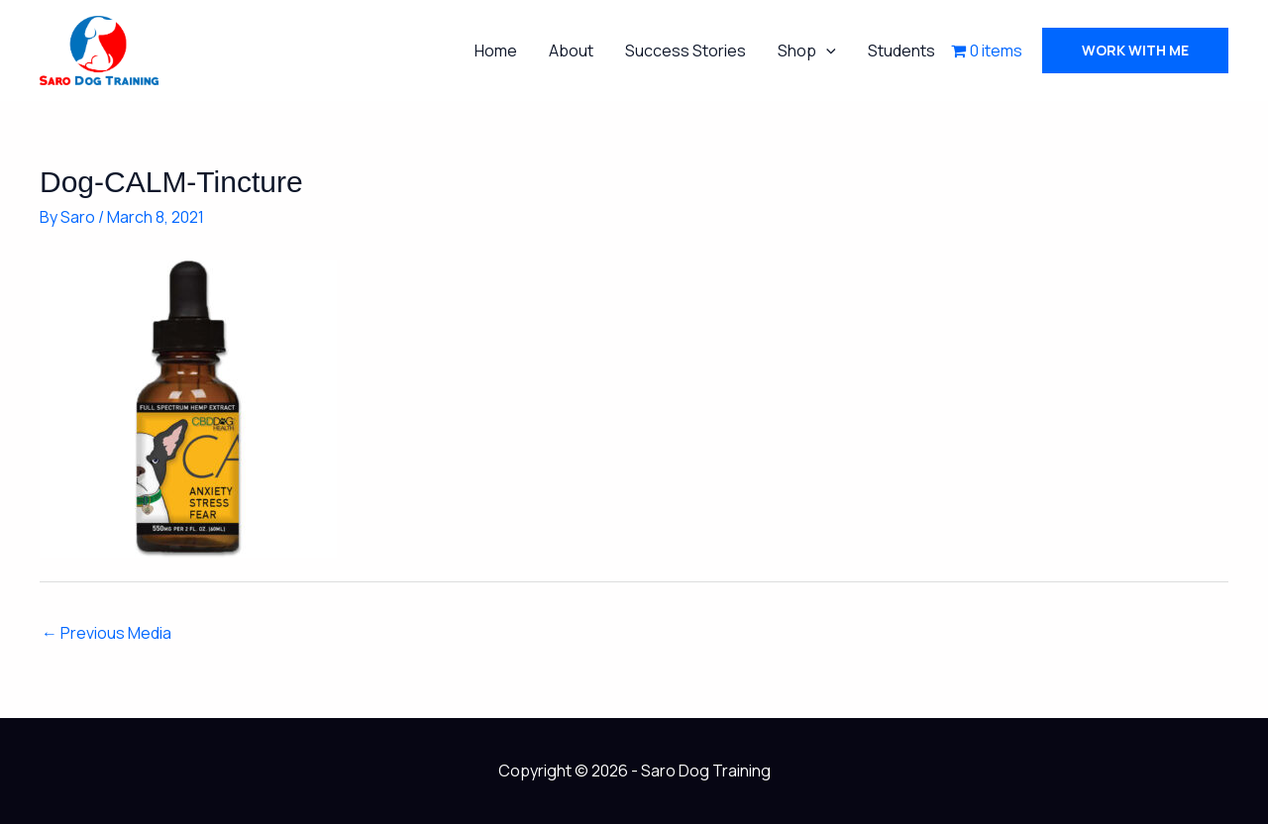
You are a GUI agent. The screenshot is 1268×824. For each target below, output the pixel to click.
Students (901, 50)
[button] (826, 50)
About (571, 50)
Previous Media (106, 633)
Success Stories (685, 50)
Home (496, 50)
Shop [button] (807, 50)
